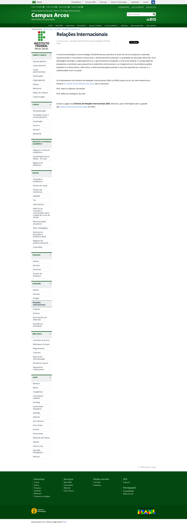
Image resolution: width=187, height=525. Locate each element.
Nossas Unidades (95, 25)
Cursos (36, 482)
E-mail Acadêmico (111, 25)
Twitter (154, 19)
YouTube (148, 19)
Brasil (39, 2)
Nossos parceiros (137, 25)
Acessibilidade (123, 7)
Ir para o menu (51, 7)
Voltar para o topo (148, 467)
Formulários (81, 25)
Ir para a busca (64, 7)
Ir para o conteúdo (38, 7)
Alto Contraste (138, 7)
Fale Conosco (69, 491)
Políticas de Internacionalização (73, 107)
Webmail (67, 488)
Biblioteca (37, 493)
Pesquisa (37, 488)
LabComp (124, 25)
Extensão (57, 29)
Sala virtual (70, 25)
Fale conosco (151, 25)
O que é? (126, 482)
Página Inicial (48, 29)
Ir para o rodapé (77, 7)
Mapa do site (151, 7)
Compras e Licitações (42, 496)
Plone (65, 522)
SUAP (50, 25)
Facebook (151, 19)
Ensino (36, 485)
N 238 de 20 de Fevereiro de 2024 (79, 84)
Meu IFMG (59, 25)
